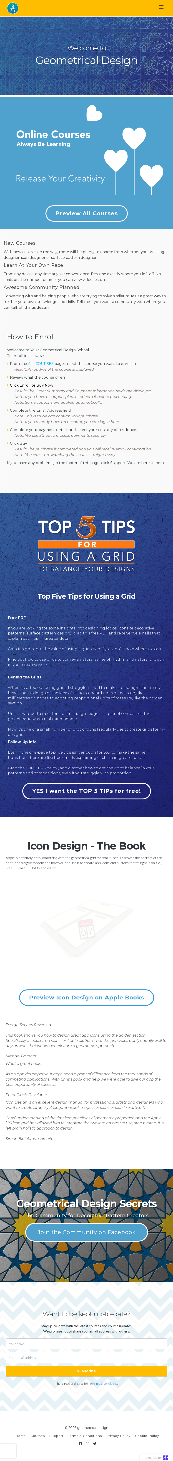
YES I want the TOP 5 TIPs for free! (86, 791)
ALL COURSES (41, 364)
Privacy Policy (118, 1436)
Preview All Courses (86, 213)
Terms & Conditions (85, 1436)
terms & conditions (104, 1383)
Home (20, 1436)
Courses (37, 1436)
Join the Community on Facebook (86, 1232)
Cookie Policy (147, 1436)
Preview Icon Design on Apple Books (86, 997)
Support (56, 1436)
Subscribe (86, 1371)
